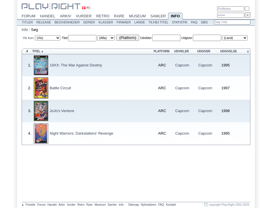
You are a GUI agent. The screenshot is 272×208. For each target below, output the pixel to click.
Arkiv (65, 16)
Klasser (105, 22)
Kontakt (171, 204)
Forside (30, 204)
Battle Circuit (60, 88)
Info (175, 16)
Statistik (179, 22)
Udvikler (146, 38)
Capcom (182, 65)
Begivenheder (67, 22)
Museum (137, 16)
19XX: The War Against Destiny (76, 65)
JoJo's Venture (62, 111)
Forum (29, 16)
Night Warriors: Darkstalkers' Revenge (81, 133)
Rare (119, 16)
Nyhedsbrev (148, 204)
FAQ (194, 22)
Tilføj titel (158, 22)
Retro (102, 16)
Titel (65, 38)
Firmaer (124, 22)
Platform (161, 51)
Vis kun (28, 38)
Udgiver (186, 38)
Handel (47, 16)
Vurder (84, 16)
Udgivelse (228, 51)
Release (43, 22)
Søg (204, 22)
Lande (139, 22)
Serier (89, 22)
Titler (27, 22)
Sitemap (133, 204)
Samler (158, 16)
